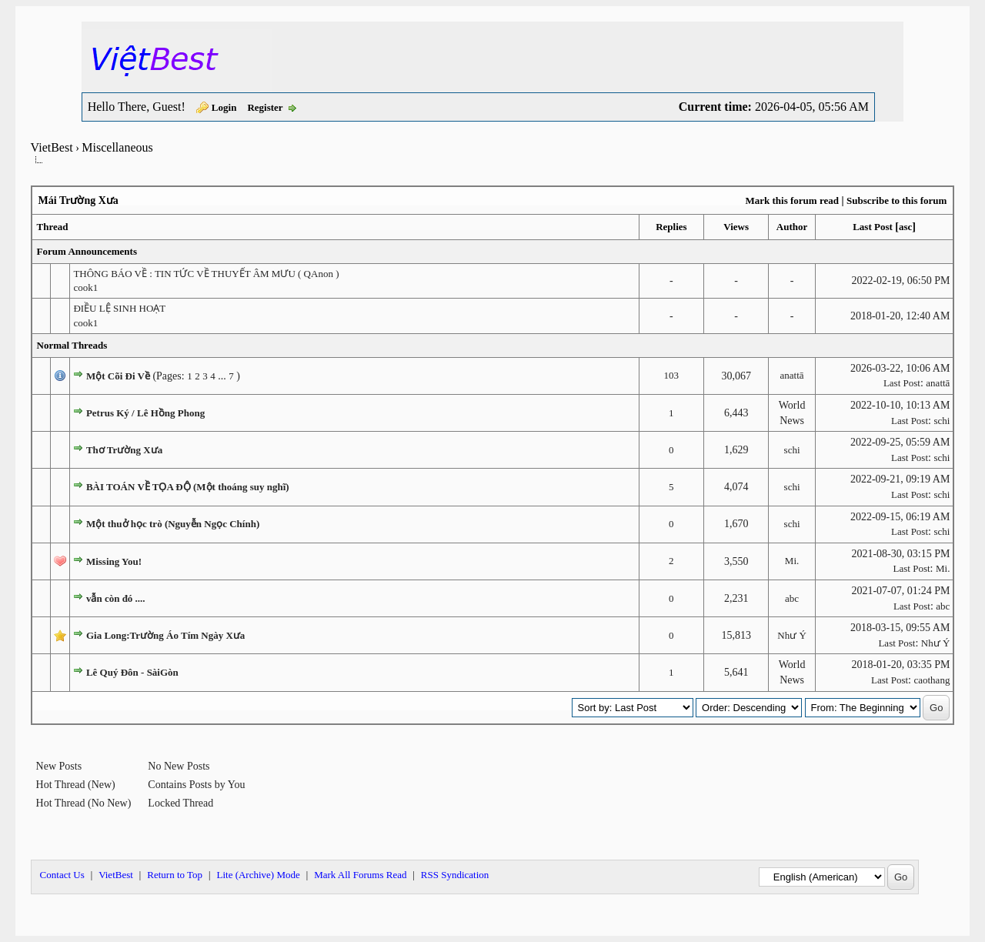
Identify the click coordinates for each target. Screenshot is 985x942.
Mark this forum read (791, 200)
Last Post (873, 226)
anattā (792, 375)
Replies (671, 226)
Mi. (792, 560)
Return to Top (174, 874)
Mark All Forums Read (360, 874)
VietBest (52, 147)
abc (792, 598)
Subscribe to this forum (896, 200)
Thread (52, 226)
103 (671, 375)
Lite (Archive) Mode (257, 874)
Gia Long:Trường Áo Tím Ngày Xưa (165, 635)
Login (224, 107)
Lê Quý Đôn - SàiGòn (132, 672)
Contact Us (62, 874)
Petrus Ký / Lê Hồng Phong (145, 413)
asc (905, 226)
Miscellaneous (117, 147)
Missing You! (114, 561)
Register (264, 107)
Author (791, 226)
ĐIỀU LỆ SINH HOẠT (119, 308)
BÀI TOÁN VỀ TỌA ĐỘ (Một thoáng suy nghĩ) (187, 487)
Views (736, 226)
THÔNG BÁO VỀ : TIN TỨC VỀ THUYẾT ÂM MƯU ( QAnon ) (206, 273)
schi (941, 420)
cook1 (85, 287)
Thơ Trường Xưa (124, 450)
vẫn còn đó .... (115, 598)
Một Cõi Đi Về (118, 376)
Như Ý (791, 635)
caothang (931, 680)
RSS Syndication (455, 874)
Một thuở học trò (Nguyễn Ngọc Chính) (172, 523)
